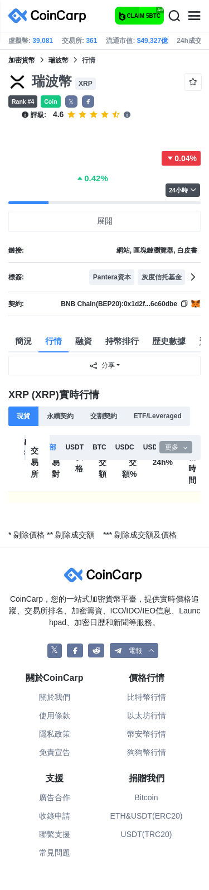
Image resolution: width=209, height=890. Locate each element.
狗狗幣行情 (146, 752)
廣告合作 (54, 797)
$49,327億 (152, 41)
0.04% (181, 158)
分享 (102, 365)
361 (91, 41)
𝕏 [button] (71, 102)
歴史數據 (169, 341)
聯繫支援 (54, 834)
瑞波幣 (58, 60)
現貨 (23, 416)
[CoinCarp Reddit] (96, 650)
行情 (53, 341)
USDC (124, 447)
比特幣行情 (146, 697)
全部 (49, 447)
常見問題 (54, 852)
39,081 (42, 41)
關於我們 (54, 697)
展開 (105, 220)
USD (150, 447)
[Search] (174, 16)
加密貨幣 (21, 60)
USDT (74, 447)
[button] (88, 101)
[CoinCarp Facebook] (75, 650)
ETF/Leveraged (158, 416)
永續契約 (60, 416)
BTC (99, 447)
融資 (83, 341)
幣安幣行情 (146, 733)
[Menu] (194, 16)
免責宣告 (54, 752)
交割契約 (103, 416)
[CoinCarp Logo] (50, 16)
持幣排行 (122, 341)
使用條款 (54, 715)
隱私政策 (54, 733)
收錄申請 (54, 815)
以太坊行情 (146, 715)
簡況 (23, 341)
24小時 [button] (183, 190)
